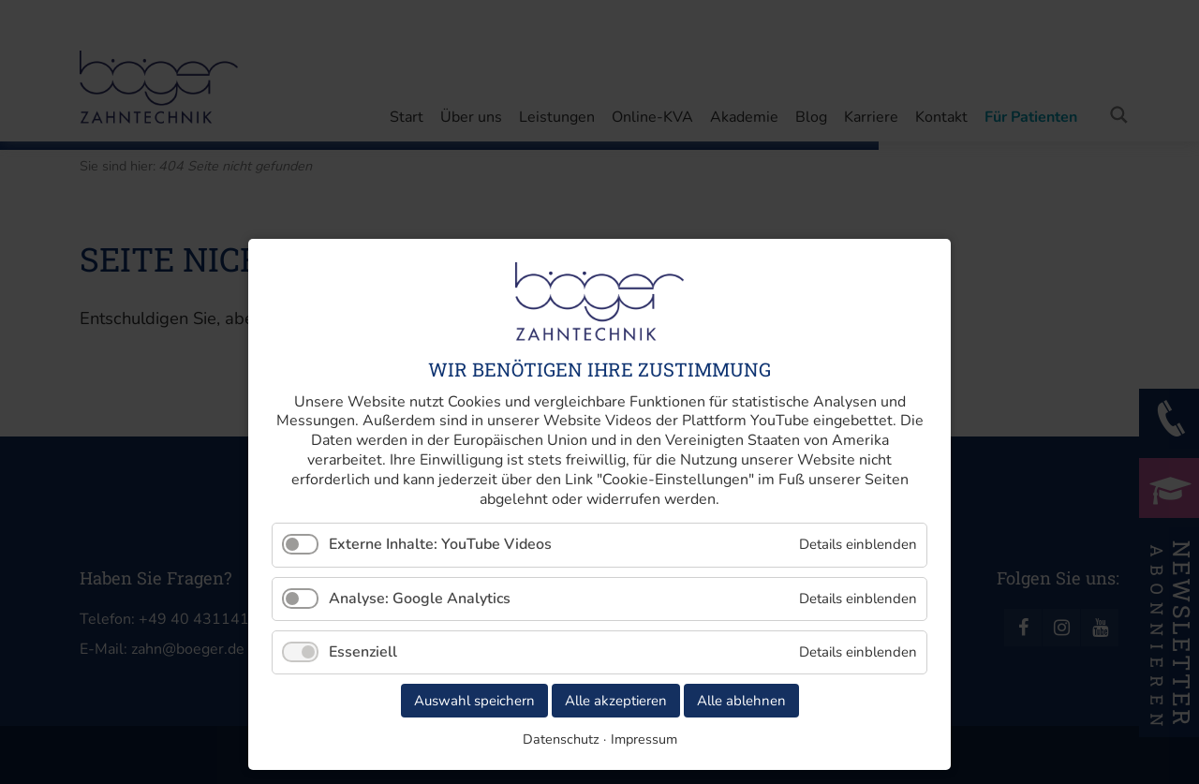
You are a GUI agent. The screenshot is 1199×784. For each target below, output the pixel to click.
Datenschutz (561, 739)
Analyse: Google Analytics (420, 598)
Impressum (644, 739)
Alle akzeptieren (616, 700)
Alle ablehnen (741, 700)
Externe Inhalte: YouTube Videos (440, 544)
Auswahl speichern (474, 700)
